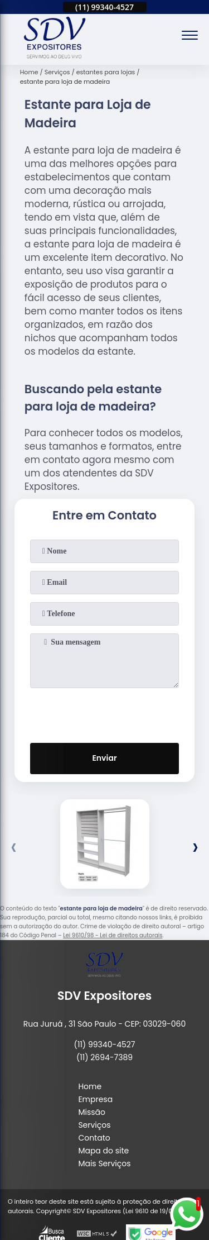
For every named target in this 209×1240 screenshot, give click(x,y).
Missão (91, 1112)
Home (89, 1086)
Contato (94, 1137)
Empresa (95, 1099)
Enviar (104, 758)
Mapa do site (103, 1150)
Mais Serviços (104, 1163)
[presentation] (104, 713)
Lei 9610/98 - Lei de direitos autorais (112, 935)
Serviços (94, 1125)
